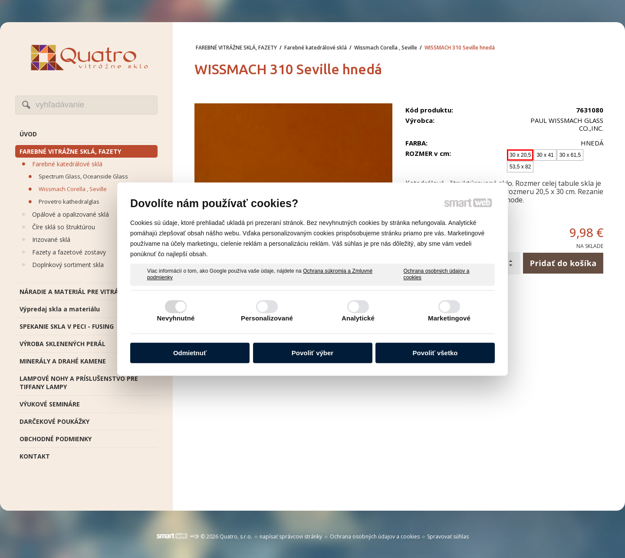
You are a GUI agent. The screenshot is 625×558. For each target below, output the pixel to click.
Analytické (358, 318)
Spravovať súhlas (448, 536)
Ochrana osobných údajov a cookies (437, 274)
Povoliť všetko (435, 353)
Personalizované (267, 318)
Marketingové (449, 318)
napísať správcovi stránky (291, 536)
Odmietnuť (190, 353)
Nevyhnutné (176, 318)
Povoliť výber (312, 353)
